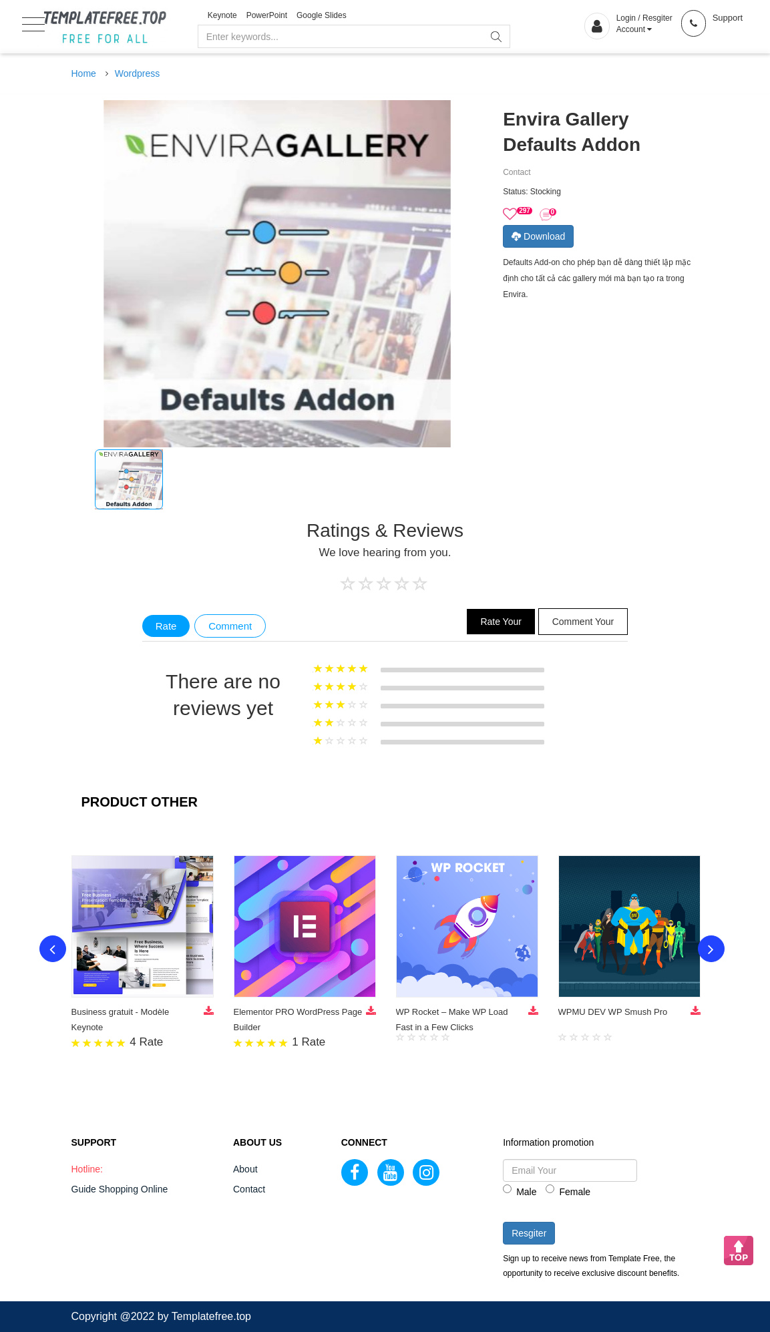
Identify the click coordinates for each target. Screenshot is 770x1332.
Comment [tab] (230, 626)
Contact (249, 1189)
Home (83, 73)
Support (728, 18)
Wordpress (137, 73)
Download (538, 236)
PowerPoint (266, 15)
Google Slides (322, 15)
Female (568, 1190)
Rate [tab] (166, 626)
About (245, 1169)
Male (519, 1190)
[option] (129, 479)
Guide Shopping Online (119, 1189)
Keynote (222, 15)
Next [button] (711, 948)
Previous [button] (52, 948)
